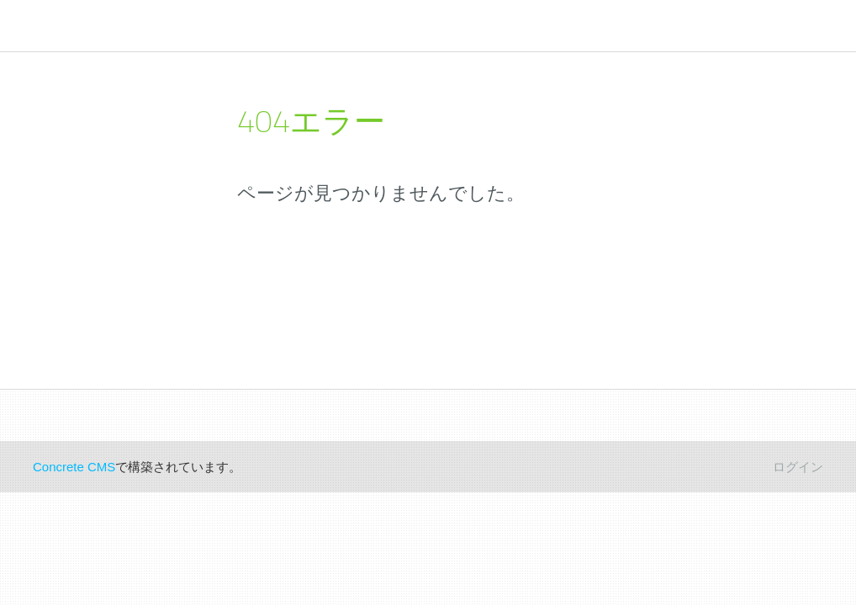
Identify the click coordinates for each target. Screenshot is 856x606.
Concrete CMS (74, 467)
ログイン (798, 467)
